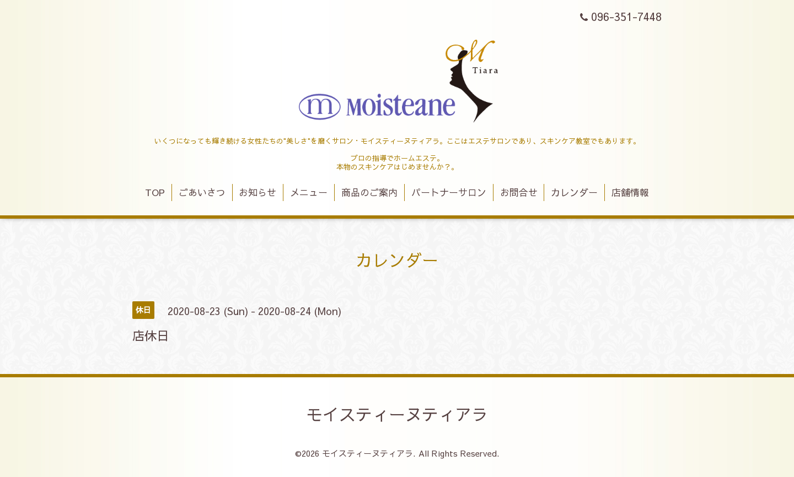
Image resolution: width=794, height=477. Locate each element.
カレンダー (574, 192)
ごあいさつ (202, 192)
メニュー (309, 192)
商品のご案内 (369, 192)
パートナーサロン (448, 192)
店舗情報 (630, 192)
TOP (155, 192)
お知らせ (257, 192)
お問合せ (519, 192)
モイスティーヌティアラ (397, 414)
